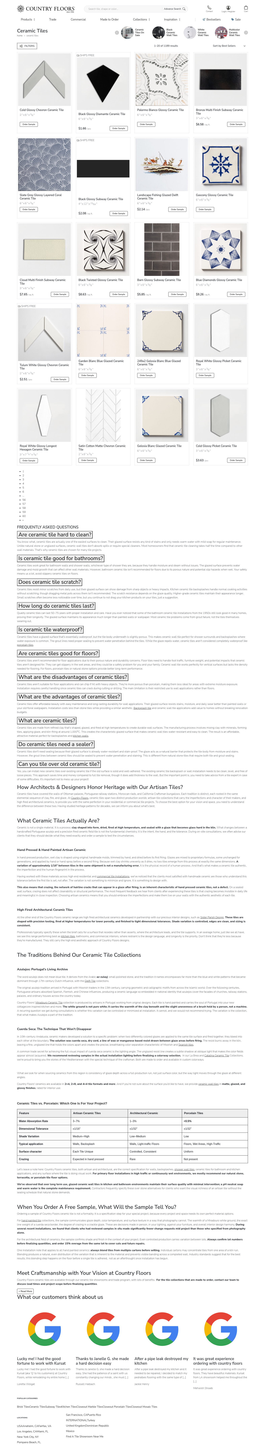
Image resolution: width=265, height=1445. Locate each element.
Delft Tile (90, 981)
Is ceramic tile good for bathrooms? (60, 558)
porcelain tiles (25, 645)
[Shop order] (230, 46)
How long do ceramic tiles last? (56, 605)
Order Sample (28, 124)
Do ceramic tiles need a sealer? (55, 744)
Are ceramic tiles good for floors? (58, 653)
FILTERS (27, 46)
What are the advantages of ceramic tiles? (69, 696)
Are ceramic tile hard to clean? (54, 534)
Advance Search (174, 8)
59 (24, 512)
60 (24, 516)
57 (24, 504)
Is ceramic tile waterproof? (50, 629)
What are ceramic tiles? (46, 720)
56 (24, 500)
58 (24, 508)
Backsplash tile (142, 708)
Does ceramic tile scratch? (49, 582)
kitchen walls (80, 736)
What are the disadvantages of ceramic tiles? (72, 677)
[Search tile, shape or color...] (136, 9)
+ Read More (25, 1291)
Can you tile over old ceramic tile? (58, 764)
